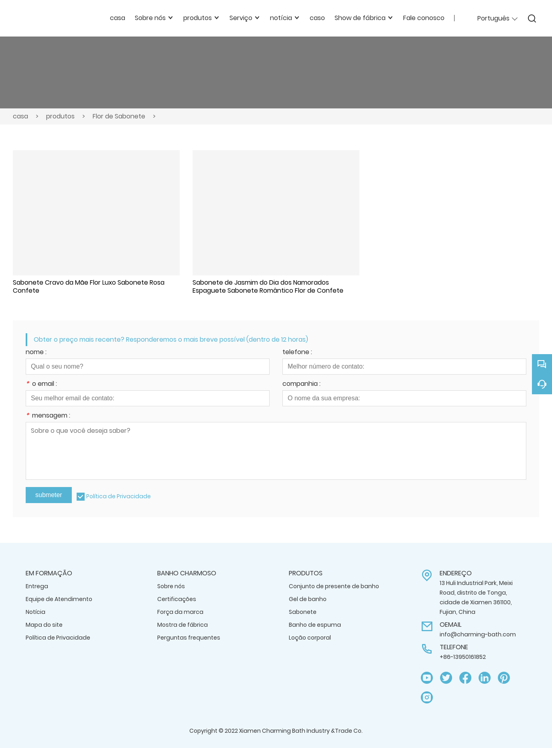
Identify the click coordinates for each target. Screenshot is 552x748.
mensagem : (48, 416)
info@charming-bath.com (478, 634)
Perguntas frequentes (188, 638)
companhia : (301, 384)
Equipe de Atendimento (59, 599)
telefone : (297, 353)
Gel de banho (308, 599)
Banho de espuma (315, 625)
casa (20, 116)
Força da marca (180, 612)
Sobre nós (171, 586)
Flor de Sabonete (119, 116)
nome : (36, 353)
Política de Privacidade (118, 496)
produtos (60, 116)
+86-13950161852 (463, 657)
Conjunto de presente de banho (334, 586)
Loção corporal (310, 638)
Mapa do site (44, 625)
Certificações (176, 599)
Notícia (35, 612)
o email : (41, 384)
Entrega (37, 586)
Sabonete (303, 612)
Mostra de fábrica (182, 625)
